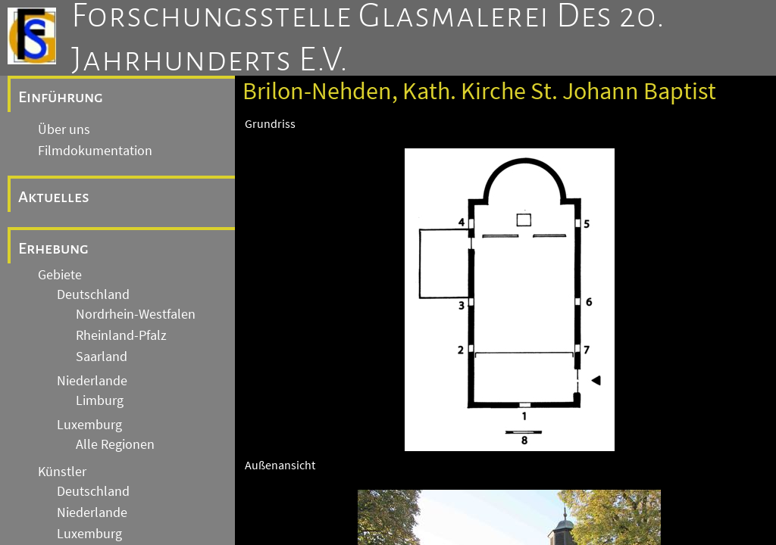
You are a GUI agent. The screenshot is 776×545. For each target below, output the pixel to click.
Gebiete (60, 274)
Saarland (101, 356)
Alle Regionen (115, 444)
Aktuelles (53, 196)
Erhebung (53, 248)
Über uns (64, 129)
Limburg (100, 400)
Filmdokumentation (95, 150)
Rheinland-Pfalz (121, 335)
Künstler (62, 471)
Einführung (60, 97)
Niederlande (92, 380)
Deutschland (93, 294)
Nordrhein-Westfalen (136, 314)
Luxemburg (89, 424)
